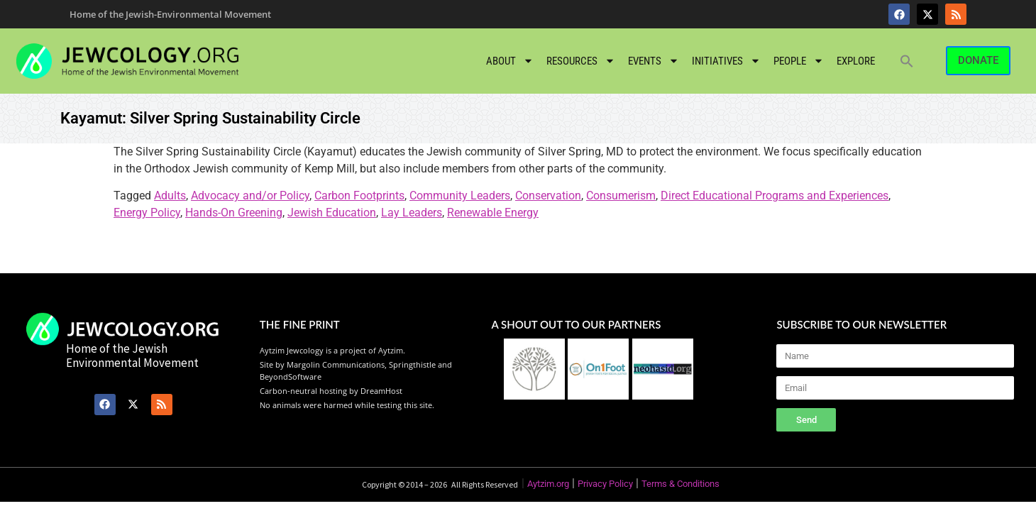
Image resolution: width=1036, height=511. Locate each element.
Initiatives (726, 60)
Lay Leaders (411, 212)
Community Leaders (459, 195)
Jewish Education (331, 212)
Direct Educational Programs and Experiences (774, 195)
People (798, 60)
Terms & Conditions (680, 483)
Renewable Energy (493, 212)
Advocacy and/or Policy (250, 195)
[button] (907, 61)
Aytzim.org (548, 483)
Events (653, 60)
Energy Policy (147, 212)
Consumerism (621, 195)
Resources (580, 60)
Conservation (548, 195)
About (510, 60)
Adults (170, 195)
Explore (856, 61)
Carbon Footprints (359, 195)
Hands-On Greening (233, 212)
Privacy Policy (605, 483)
